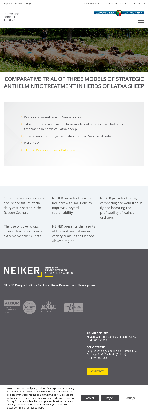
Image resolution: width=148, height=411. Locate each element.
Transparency (91, 3)
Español (8, 3)
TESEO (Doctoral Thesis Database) (50, 150)
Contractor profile (116, 3)
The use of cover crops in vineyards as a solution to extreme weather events (23, 231)
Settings (130, 398)
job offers (139, 3)
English (29, 3)
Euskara (19, 3)
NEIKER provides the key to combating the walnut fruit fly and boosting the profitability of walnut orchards (121, 207)
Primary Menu (141, 22)
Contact (97, 371)
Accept (90, 398)
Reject (109, 398)
